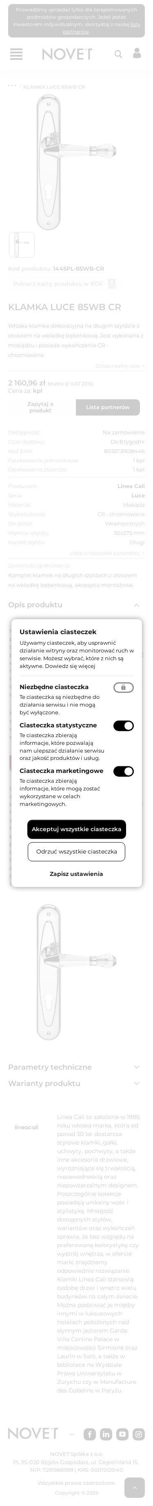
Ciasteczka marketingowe (61, 771)
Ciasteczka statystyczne (58, 725)
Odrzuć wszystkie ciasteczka (76, 851)
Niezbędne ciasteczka (54, 687)
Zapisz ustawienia (76, 874)
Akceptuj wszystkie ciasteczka (77, 829)
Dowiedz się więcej (70, 666)
